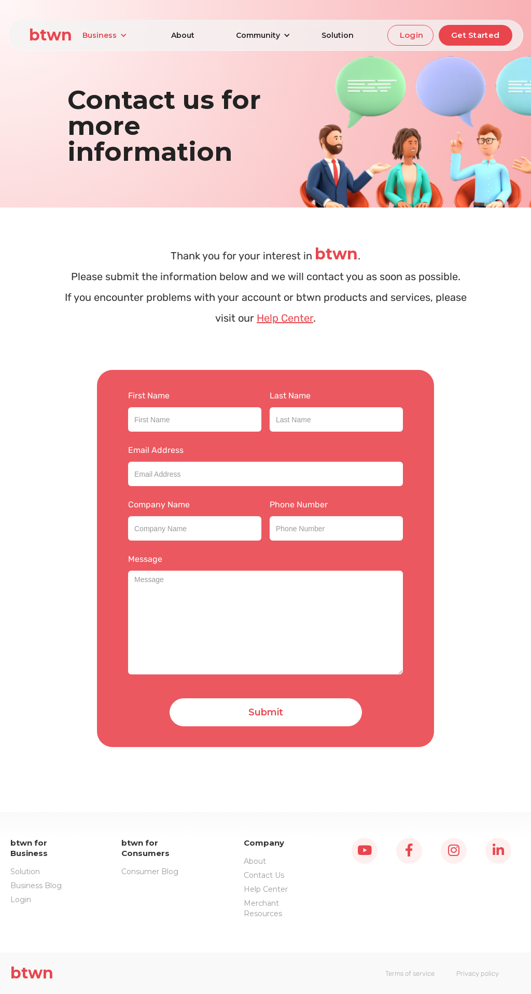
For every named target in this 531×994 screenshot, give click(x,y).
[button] (104, 35)
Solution (338, 35)
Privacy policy (477, 973)
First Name (149, 396)
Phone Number (299, 504)
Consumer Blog (149, 871)
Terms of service (410, 973)
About (182, 35)
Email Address (156, 450)
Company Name (159, 504)
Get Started (475, 35)
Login (412, 35)
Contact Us (264, 875)
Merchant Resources (263, 908)
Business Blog (36, 885)
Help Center (285, 318)
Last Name (290, 396)
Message (145, 559)
